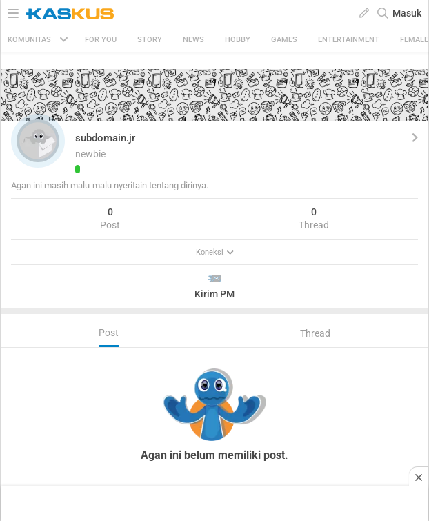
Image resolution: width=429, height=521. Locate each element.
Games (284, 39)
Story (149, 39)
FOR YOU (101, 39)
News (193, 39)
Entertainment (348, 39)
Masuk (406, 13)
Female (414, 39)
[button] (38, 141)
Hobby (237, 39)
